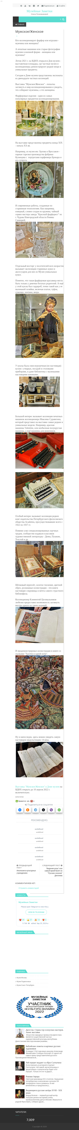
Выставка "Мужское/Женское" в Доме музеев (37, 786)
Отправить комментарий (29, 888)
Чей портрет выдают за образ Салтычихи (43, 1063)
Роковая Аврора (32, 1076)
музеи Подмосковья (24, 981)
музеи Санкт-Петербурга (25, 985)
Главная (19, 24)
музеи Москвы (22, 978)
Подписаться (48, 6)
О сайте (61, 6)
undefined (39, 829)
